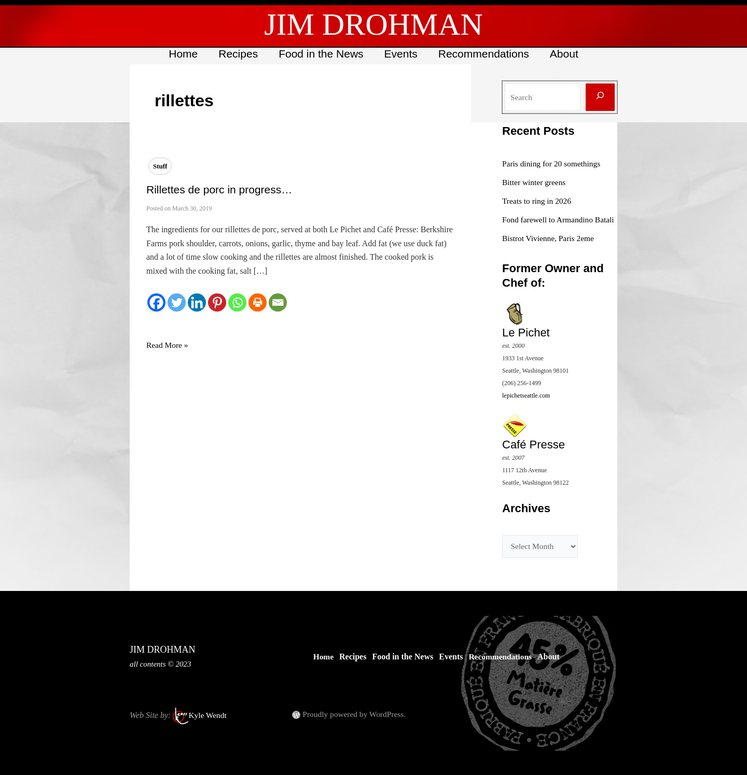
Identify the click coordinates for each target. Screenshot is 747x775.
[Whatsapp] (237, 302)
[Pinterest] (217, 302)
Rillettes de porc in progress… (219, 189)
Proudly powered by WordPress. (355, 714)
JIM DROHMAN (373, 24)
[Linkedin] (197, 302)
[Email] (278, 302)
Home (180, 54)
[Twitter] (177, 302)
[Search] (600, 97)
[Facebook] (156, 302)
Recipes (236, 54)
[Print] (257, 302)
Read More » (168, 345)
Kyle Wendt (208, 715)
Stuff (160, 166)
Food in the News (320, 54)
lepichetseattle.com (526, 408)
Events (401, 54)
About (566, 54)
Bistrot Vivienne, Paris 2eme (550, 250)
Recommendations (485, 54)
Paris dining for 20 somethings (553, 163)
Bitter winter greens (535, 182)
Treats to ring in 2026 (538, 200)
